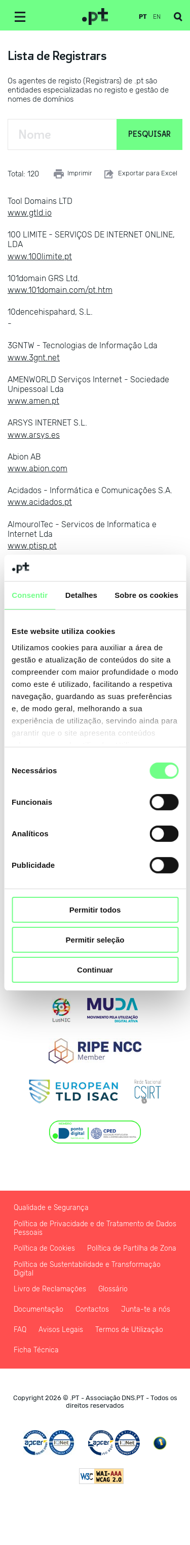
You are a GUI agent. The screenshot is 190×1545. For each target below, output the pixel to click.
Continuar (95, 969)
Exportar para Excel (139, 174)
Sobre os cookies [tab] (146, 595)
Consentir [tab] (30, 595)
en (157, 16)
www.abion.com (37, 468)
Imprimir (73, 173)
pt (143, 16)
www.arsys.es (34, 435)
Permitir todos (95, 909)
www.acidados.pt (40, 502)
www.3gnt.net (34, 357)
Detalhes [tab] (81, 595)
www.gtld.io (30, 213)
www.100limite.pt (40, 256)
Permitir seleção (95, 939)
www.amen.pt (33, 401)
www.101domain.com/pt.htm (60, 290)
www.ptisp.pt (32, 546)
